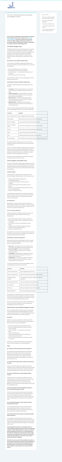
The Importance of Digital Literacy (48, 23)
